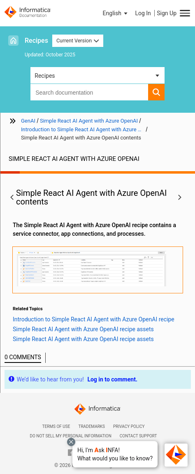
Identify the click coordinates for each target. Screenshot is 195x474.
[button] (115, 454)
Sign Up (166, 13)
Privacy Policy (128, 426)
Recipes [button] (45, 75)
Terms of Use (56, 426)
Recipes (36, 40)
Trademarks (91, 426)
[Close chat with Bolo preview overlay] (71, 442)
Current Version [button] (77, 40)
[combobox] (89, 92)
